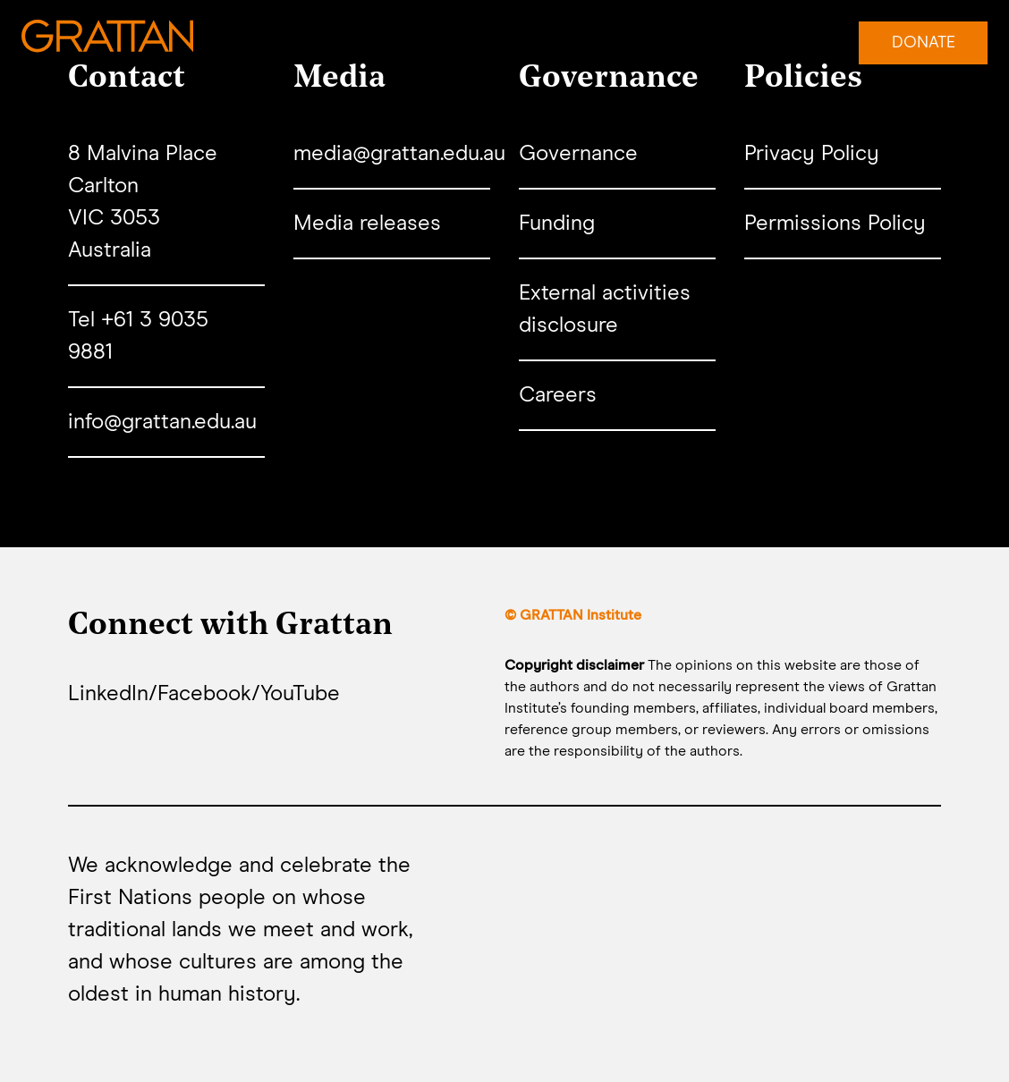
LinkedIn (108, 694)
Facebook (204, 694)
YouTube (300, 694)
